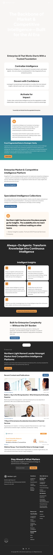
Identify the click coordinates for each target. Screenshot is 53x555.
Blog (31, 535)
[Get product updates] (23, 468)
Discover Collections (10, 206)
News (31, 537)
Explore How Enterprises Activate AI (26, 311)
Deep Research (33, 482)
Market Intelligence (33, 520)
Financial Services (43, 503)
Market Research (43, 485)
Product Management (43, 490)
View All (46, 375)
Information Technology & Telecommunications (44, 500)
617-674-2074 (10, 484)
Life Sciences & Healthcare (43, 496)
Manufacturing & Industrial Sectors (43, 506)
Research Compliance (33, 528)
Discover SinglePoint (10, 185)
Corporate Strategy (44, 487)
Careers (41, 514)
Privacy (41, 518)
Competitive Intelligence (42, 483)
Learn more (8, 156)
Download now (15, 338)
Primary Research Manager (32, 489)
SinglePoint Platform (32, 479)
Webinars (32, 539)
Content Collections (32, 485)
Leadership (42, 516)
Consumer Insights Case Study (33, 524)
